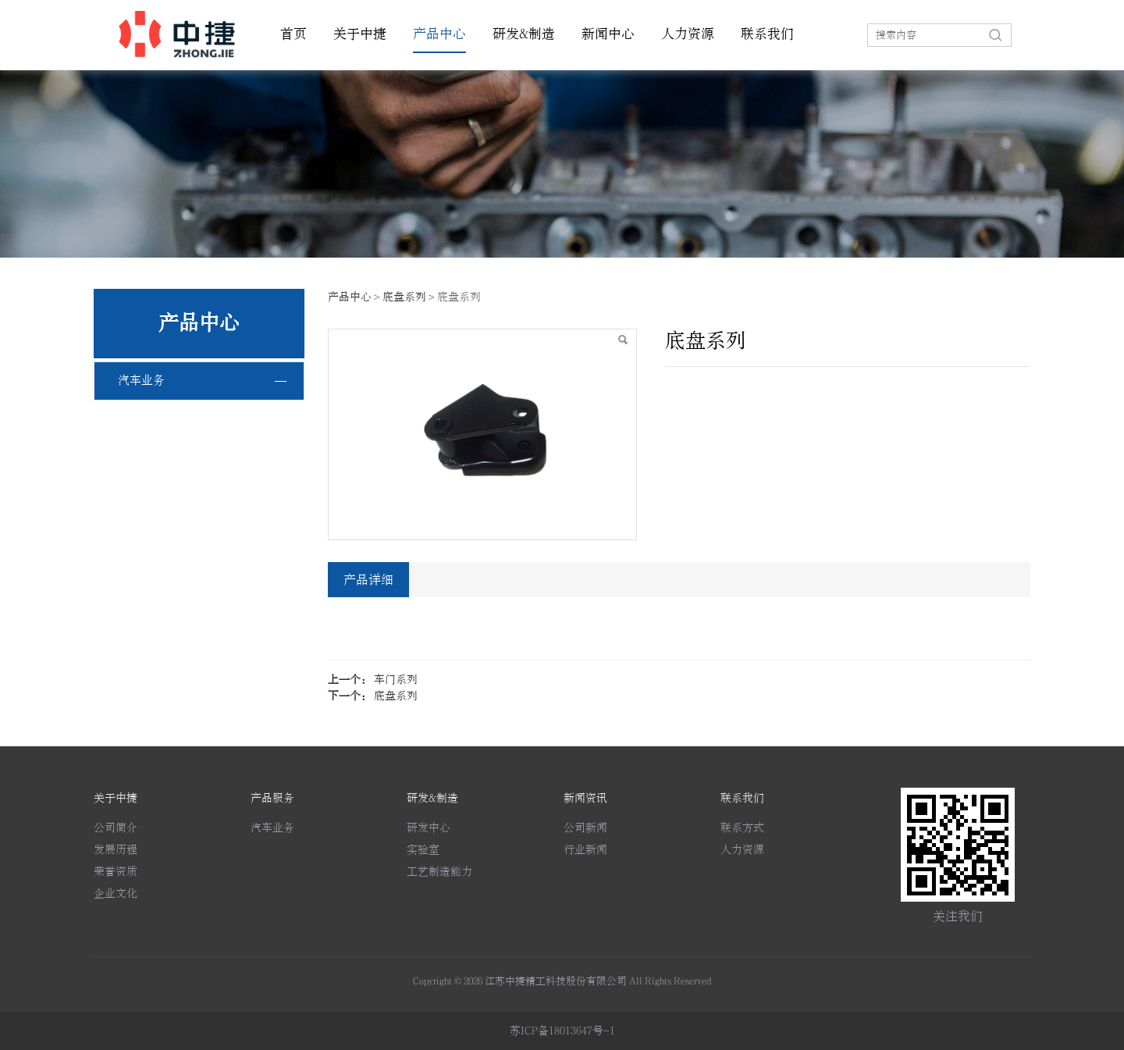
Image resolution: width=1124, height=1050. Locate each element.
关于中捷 (359, 34)
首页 (293, 34)
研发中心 (428, 828)
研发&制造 (524, 34)
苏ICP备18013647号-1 (562, 1031)
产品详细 (368, 580)
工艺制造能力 (439, 871)
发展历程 (115, 850)
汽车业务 (141, 380)
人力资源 (687, 34)
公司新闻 (585, 828)
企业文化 (115, 893)
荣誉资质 (115, 871)
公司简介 (115, 828)
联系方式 (742, 828)
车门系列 (396, 679)
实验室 (423, 850)
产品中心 (439, 34)
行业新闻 (585, 850)
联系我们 (767, 34)
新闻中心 (608, 34)
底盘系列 (404, 297)
